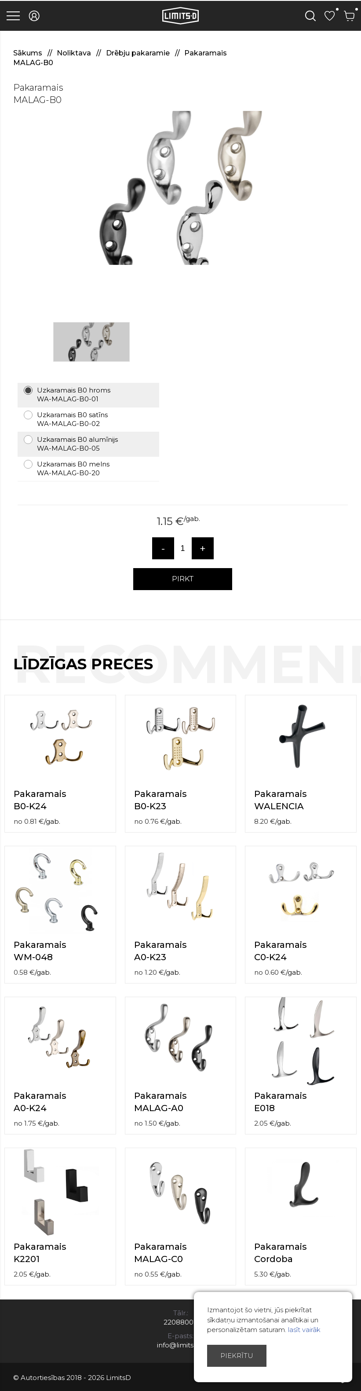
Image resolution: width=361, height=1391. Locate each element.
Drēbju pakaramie (138, 53)
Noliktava (75, 53)
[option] (181, 188)
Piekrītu (236, 1355)
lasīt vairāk (304, 1329)
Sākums (28, 53)
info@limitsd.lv (180, 1345)
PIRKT (183, 579)
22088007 (180, 1322)
